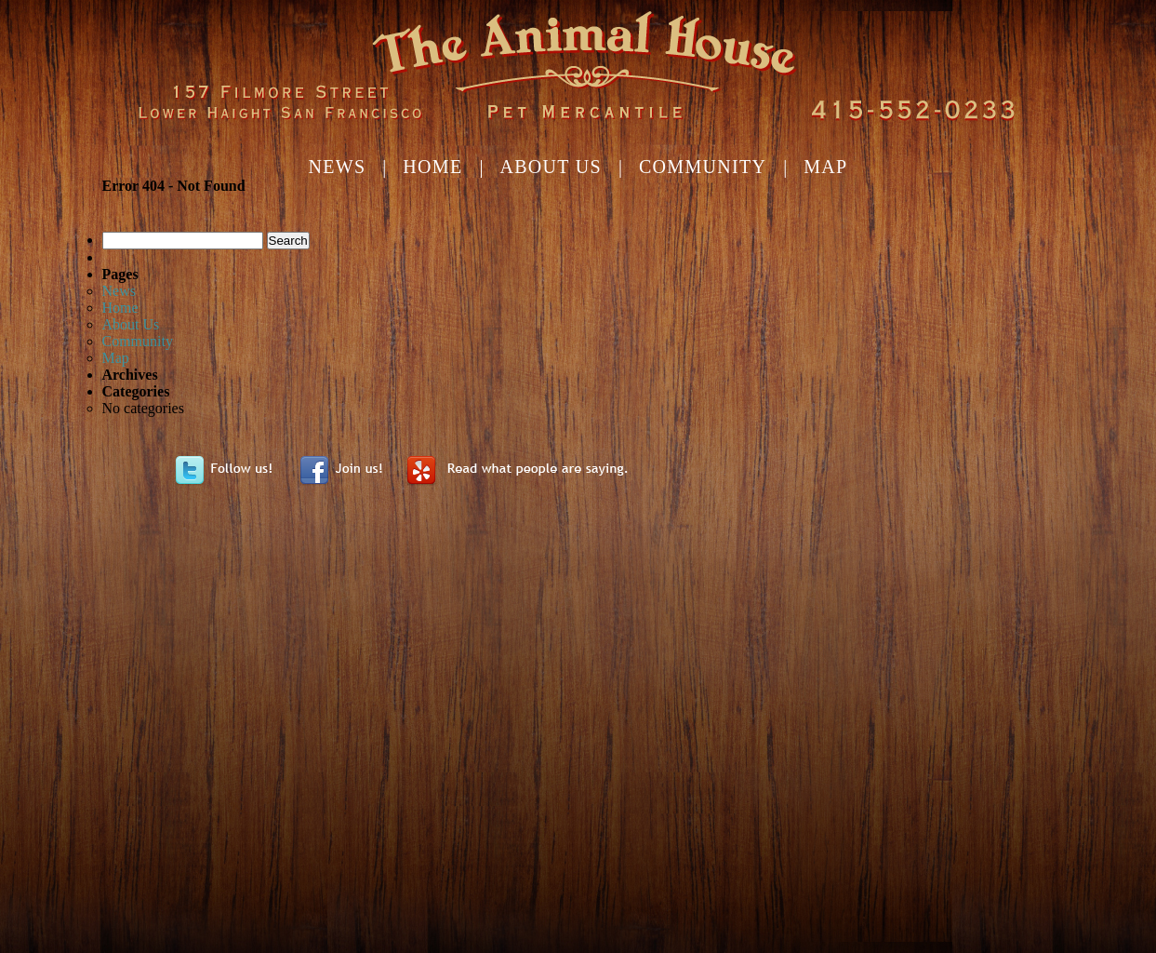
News (336, 166)
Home (432, 166)
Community (702, 166)
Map (825, 166)
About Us (550, 166)
